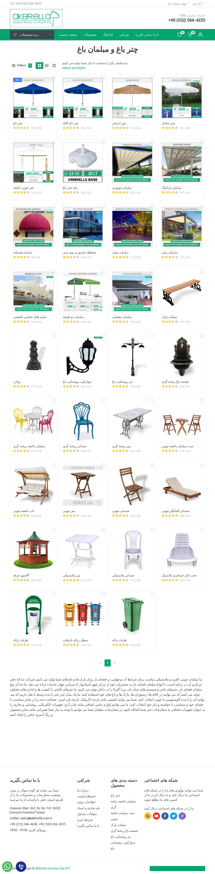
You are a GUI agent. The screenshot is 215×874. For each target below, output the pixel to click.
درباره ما (83, 790)
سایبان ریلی (170, 252)
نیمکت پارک (169, 317)
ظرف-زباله (20, 640)
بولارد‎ (17, 382)
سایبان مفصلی (122, 317)
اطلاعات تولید (86, 802)
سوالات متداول (87, 814)
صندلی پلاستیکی (123, 575)
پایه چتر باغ (70, 188)
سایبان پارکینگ (171, 188)
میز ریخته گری (121, 446)
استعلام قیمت (86, 796)
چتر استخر (119, 123)
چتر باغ (17, 123)
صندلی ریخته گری (75, 446)
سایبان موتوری (122, 188)
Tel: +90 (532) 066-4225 (25, 3)
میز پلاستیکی (71, 575)
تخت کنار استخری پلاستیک (179, 575)
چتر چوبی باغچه (23, 188)
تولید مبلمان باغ (178, 3)
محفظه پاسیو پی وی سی (79, 252)
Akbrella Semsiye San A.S (53, 868)
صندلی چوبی (120, 511)
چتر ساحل (168, 123)
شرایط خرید (85, 820)
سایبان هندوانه (22, 252)
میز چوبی (69, 511)
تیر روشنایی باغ (122, 382)
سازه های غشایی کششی (30, 317)
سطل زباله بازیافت (75, 640)
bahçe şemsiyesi (73, 68)
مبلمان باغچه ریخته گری (29, 446)
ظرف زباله (119, 640)
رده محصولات (32, 35)
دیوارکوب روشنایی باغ (77, 382)
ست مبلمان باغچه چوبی (178, 446)
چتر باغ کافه (71, 123)
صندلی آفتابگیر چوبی (175, 511)
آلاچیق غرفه (21, 575)
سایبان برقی (120, 252)
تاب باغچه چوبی (23, 511)
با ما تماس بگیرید (88, 826)
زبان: (198, 3)
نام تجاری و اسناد (88, 808)
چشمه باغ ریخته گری (175, 382)
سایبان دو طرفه (73, 317)
